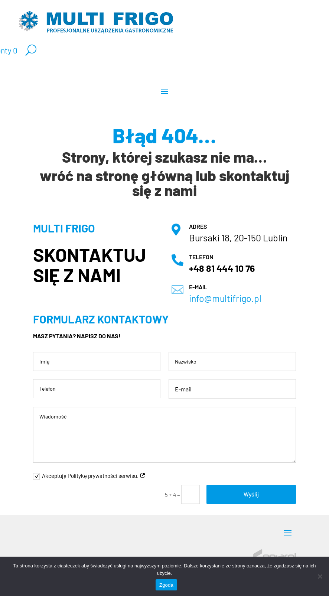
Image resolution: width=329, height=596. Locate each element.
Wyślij (251, 494)
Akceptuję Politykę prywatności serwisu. (89, 476)
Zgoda (166, 585)
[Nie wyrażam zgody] (319, 576)
